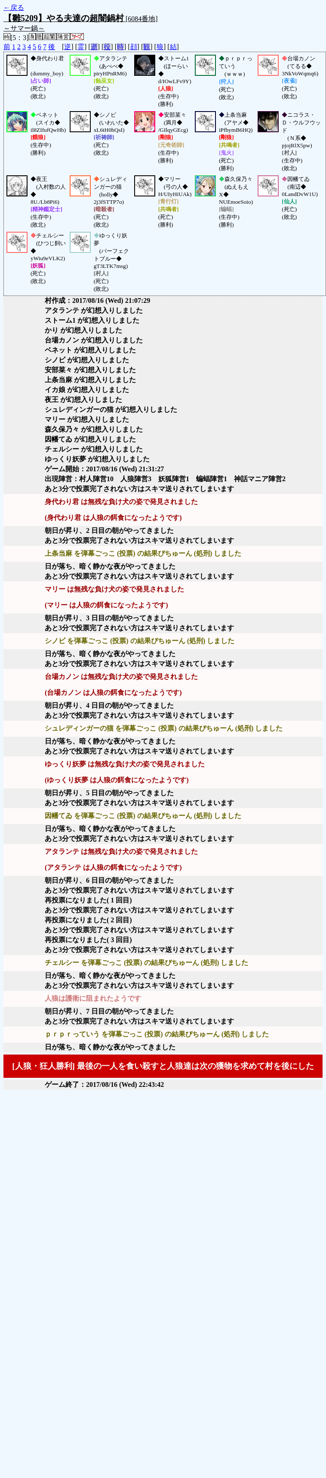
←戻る (13, 7)
